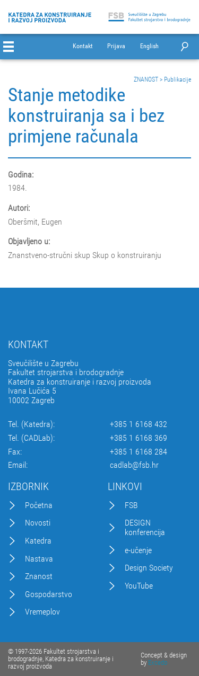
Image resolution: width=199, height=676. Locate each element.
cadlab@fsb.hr (134, 465)
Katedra (38, 541)
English (149, 46)
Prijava (116, 46)
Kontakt (83, 46)
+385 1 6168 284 (138, 452)
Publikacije (177, 79)
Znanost (39, 576)
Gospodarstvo (48, 594)
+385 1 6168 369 (138, 438)
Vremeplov (42, 612)
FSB (131, 505)
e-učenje (138, 550)
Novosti (37, 523)
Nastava (39, 559)
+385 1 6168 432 (138, 424)
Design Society (149, 568)
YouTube (139, 586)
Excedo (157, 662)
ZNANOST (146, 79)
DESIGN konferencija (145, 527)
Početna (39, 505)
